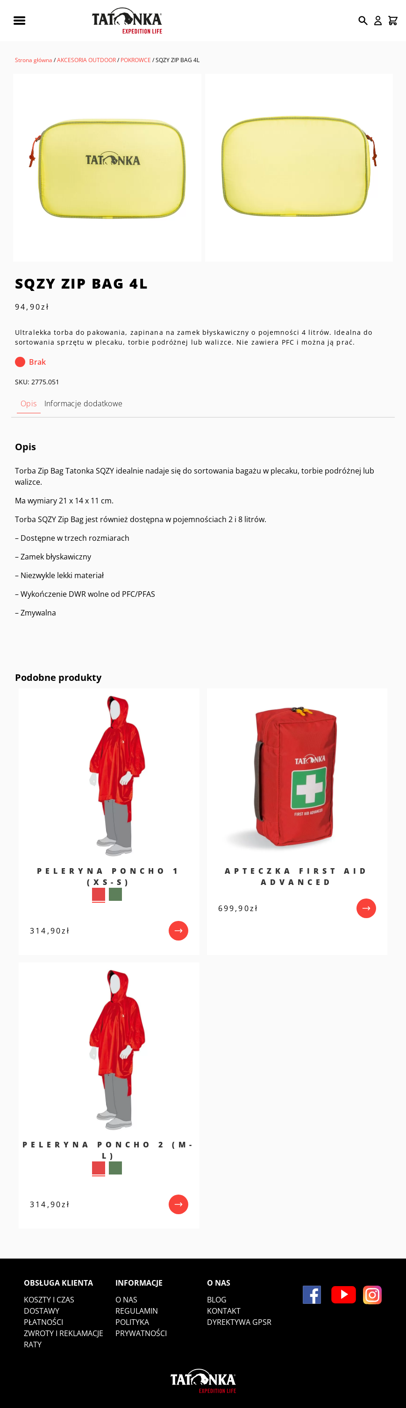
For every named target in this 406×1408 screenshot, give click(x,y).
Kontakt (224, 1311)
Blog (217, 1300)
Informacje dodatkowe (83, 403)
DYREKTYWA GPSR (239, 1322)
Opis (29, 403)
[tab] (29, 403)
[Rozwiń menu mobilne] (19, 20)
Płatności (43, 1322)
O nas (126, 1300)
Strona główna (33, 60)
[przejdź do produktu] (178, 931)
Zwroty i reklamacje (63, 1333)
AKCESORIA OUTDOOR (86, 60)
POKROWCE (136, 60)
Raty (33, 1344)
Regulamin (136, 1311)
